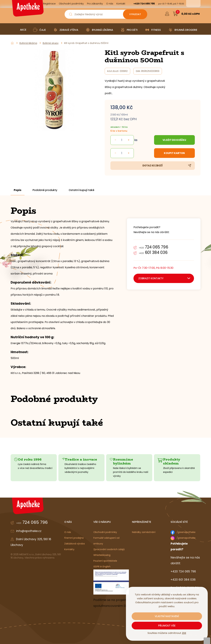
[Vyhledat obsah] (135, 14)
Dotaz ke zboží (152, 165)
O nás (67, 532)
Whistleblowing (101, 555)
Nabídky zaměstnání (143, 532)
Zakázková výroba (74, 543)
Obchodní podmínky (105, 532)
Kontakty (69, 549)
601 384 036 (153, 252)
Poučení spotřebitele (105, 560)
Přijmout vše (167, 625)
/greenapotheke (186, 532)
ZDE (184, 633)
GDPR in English (101, 566)
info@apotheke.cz (28, 531)
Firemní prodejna (74, 538)
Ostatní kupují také (82, 190)
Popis (17, 190)
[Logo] (27, 9)
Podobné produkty (45, 190)
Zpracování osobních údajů (109, 549)
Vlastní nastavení (167, 616)
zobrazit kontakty (150, 278)
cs (191, 3)
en (195, 3)
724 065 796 (153, 247)
